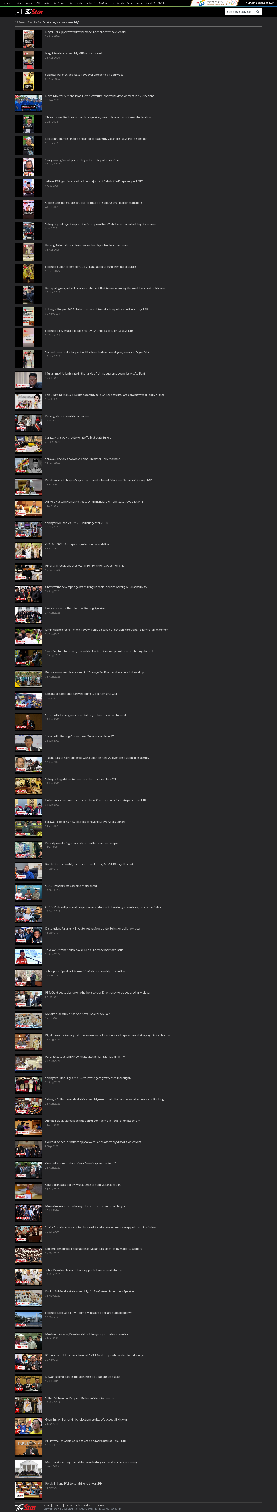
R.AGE (38, 3)
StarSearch (104, 3)
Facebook (99, 1505)
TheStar (18, 3)
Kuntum (139, 3)
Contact (58, 1505)
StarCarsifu (90, 3)
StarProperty (60, 3)
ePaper (7, 3)
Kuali (129, 3)
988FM (161, 3)
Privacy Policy (83, 1505)
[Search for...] (239, 11)
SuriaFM (150, 3)
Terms (69, 1505)
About (46, 1505)
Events (28, 3)
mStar (47, 3)
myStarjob (118, 3)
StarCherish (76, 3)
